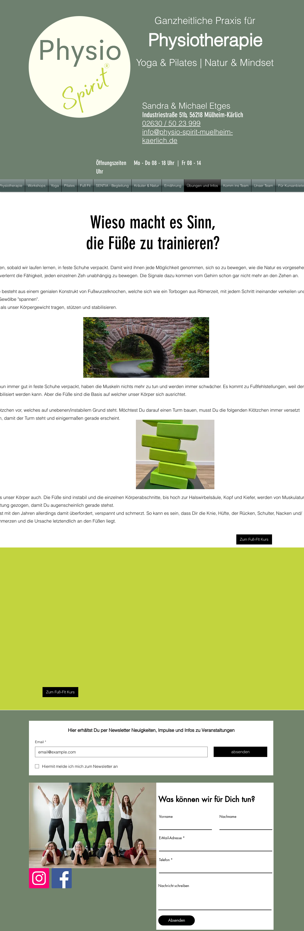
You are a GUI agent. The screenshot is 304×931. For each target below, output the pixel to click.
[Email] (119, 752)
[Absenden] (176, 920)
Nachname (227, 816)
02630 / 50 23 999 (171, 123)
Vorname (166, 816)
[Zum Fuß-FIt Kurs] (254, 539)
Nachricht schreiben (173, 885)
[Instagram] (39, 878)
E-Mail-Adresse (170, 838)
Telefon (164, 860)
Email (40, 742)
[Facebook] (62, 878)
